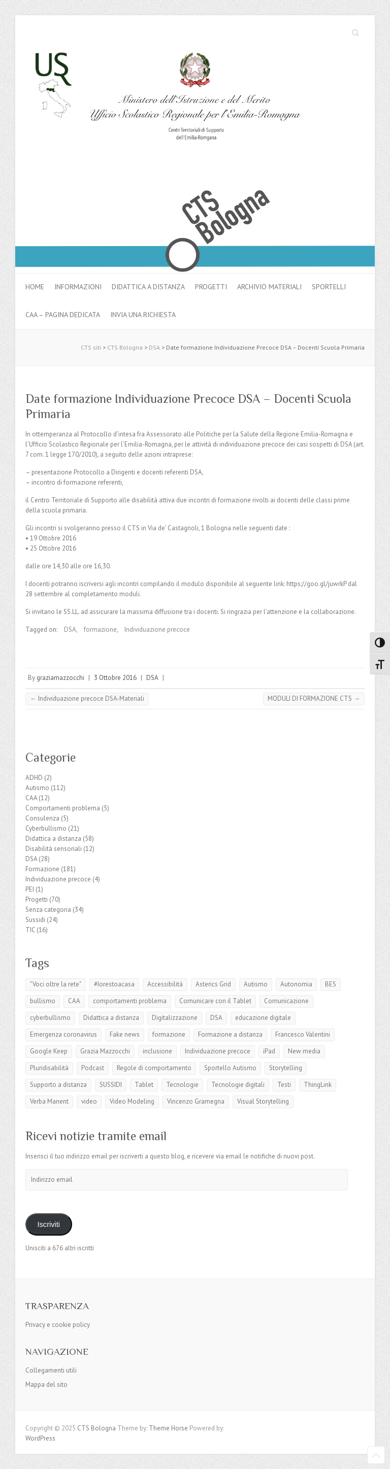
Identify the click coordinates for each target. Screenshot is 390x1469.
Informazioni (78, 286)
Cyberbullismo (46, 828)
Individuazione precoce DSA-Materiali (87, 698)
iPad (269, 1051)
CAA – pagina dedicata (62, 314)
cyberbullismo (50, 1017)
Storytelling (285, 1068)
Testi (284, 1084)
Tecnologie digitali (238, 1084)
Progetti (211, 286)
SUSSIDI (111, 1084)
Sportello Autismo (230, 1068)
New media (304, 1051)
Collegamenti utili (51, 1370)
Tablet (144, 1084)
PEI (29, 889)
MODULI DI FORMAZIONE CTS (314, 698)
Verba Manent (49, 1101)
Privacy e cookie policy (57, 1324)
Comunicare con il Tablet (215, 1001)
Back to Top (376, 1455)
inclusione (157, 1051)
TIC (30, 930)
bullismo (42, 1001)
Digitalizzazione (175, 1017)
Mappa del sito (46, 1384)
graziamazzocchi (60, 677)
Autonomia (296, 984)
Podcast (92, 1068)
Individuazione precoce (157, 629)
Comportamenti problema (62, 808)
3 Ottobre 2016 (115, 677)
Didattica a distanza (148, 286)
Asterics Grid (213, 984)
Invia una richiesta (143, 314)
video (89, 1101)
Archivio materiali (269, 286)
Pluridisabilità (49, 1068)
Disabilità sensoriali (53, 848)
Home (34, 286)
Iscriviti (48, 1224)
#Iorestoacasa (114, 984)
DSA (70, 629)
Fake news (125, 1034)
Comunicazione (286, 1001)
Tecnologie (182, 1084)
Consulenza (42, 818)
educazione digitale (263, 1017)
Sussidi (35, 919)
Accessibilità (165, 984)
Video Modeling (132, 1101)
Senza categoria (48, 909)
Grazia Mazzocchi (105, 1051)
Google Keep (49, 1051)
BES (330, 984)
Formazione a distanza (230, 1034)
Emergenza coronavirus (63, 1034)
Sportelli (329, 286)
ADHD (34, 777)
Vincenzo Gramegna (195, 1101)
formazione (100, 629)
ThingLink (318, 1084)
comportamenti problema (130, 1001)
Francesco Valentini (302, 1034)
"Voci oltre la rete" (55, 984)
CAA (31, 798)
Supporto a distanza (58, 1084)
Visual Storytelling (263, 1101)
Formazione (42, 869)
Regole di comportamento (154, 1068)
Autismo (37, 787)
